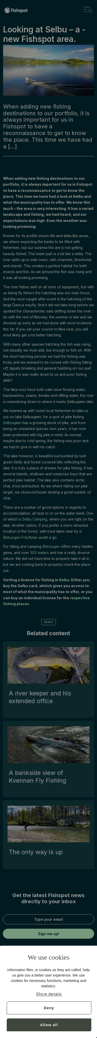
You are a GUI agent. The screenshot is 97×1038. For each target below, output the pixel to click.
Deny (49, 1008)
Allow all (49, 1025)
